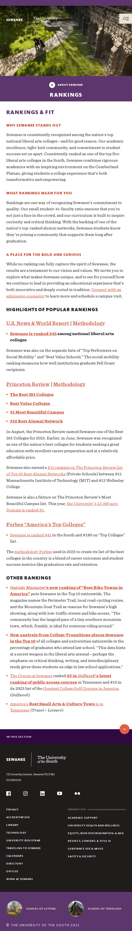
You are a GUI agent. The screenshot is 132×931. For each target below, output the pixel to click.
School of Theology (105, 908)
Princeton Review (28, 384)
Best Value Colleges (30, 403)
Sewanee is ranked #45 (33, 334)
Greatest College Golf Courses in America (81, 688)
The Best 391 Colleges (32, 394)
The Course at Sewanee (31, 676)
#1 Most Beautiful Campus (37, 412)
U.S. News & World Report (37, 323)
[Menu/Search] (126, 19)
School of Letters (41, 908)
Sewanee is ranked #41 (30, 535)
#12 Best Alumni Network (36, 421)
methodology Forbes (33, 552)
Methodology (89, 323)
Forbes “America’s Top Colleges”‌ (45, 524)
